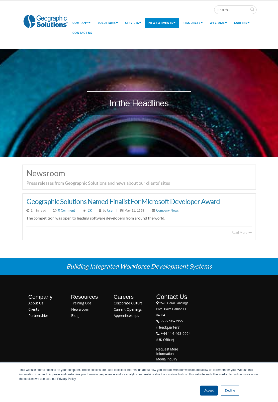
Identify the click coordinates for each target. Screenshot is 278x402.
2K (90, 210)
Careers (242, 23)
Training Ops (81, 303)
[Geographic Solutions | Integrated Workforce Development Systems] (45, 21)
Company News (167, 210)
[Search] (235, 9)
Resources (193, 23)
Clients (33, 309)
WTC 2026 (218, 23)
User (110, 210)
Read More (242, 232)
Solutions (107, 23)
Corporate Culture (128, 303)
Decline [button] (230, 390)
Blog (75, 315)
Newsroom (80, 309)
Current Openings (128, 309)
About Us (35, 303)
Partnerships (38, 315)
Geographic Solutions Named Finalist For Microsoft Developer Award (123, 201)
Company (81, 23)
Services (133, 23)
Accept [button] (209, 390)
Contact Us (82, 33)
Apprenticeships (126, 315)
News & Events (162, 23)
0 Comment (66, 210)
